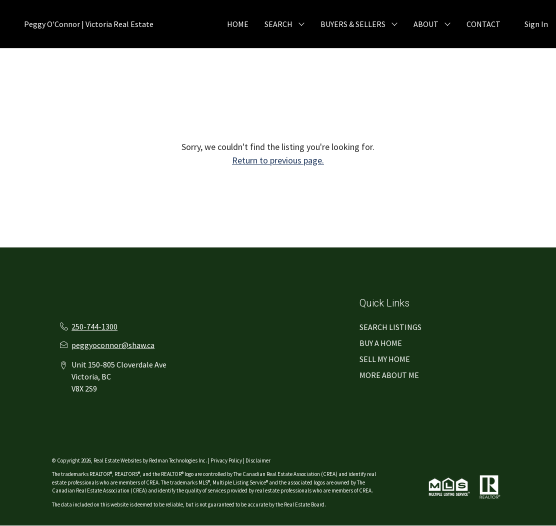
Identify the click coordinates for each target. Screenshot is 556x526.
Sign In (536, 24)
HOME (237, 24)
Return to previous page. (278, 160)
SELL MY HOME (385, 359)
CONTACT (483, 24)
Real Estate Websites (118, 460)
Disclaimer (258, 460)
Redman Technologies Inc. (178, 460)
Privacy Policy (226, 460)
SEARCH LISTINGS (391, 327)
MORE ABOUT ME (389, 375)
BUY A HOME (381, 343)
